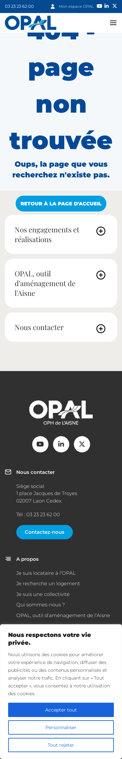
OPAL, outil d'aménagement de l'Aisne (45, 283)
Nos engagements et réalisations (47, 234)
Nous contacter (39, 327)
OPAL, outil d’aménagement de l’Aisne (63, 615)
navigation (113, 23)
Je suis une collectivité (43, 594)
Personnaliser (61, 727)
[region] (61, 691)
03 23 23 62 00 (19, 6)
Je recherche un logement (48, 583)
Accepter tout (61, 710)
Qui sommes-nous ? (40, 604)
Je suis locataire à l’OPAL (46, 573)
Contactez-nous (44, 532)
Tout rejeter (61, 745)
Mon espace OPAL (76, 6)
